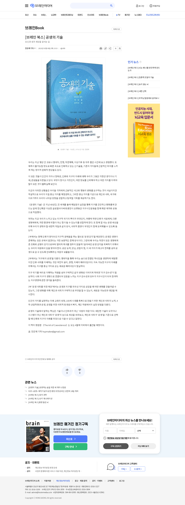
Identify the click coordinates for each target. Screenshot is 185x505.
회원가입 (156, 5)
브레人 (44, 15)
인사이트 (90, 15)
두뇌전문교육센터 (153, 15)
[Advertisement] (73, 344)
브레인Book (103, 15)
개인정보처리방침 (63, 480)
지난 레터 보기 (143, 446)
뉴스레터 (138, 15)
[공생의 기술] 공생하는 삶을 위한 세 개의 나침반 (47, 387)
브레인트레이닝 (67, 15)
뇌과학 (53, 15)
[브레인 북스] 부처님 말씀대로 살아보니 (143, 98)
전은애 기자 (29, 48)
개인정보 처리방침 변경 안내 (41, 467)
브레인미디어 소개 (32, 480)
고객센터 (110, 480)
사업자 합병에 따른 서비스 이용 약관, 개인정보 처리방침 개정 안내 (54, 471)
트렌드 (80, 15)
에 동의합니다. (123, 438)
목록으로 (116, 29)
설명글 (140, 62)
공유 (110, 48)
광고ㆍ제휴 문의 (81, 480)
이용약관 (47, 480)
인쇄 (101, 48)
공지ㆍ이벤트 (97, 480)
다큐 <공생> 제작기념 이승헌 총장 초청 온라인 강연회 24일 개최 (53, 391)
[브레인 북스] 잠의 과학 (37, 394)
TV (119, 15)
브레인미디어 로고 (41, 6)
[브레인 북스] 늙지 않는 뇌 (138, 84)
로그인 (141, 5)
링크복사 (105, 48)
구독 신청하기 (115, 446)
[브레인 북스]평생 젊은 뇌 (38, 402)
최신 (27, 15)
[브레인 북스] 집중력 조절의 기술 (141, 77)
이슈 (35, 15)
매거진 (127, 15)
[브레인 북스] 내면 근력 (137, 91)
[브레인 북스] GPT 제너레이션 (40, 398)
